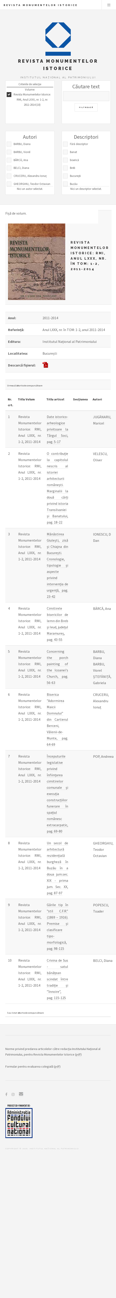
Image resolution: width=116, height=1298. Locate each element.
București (75, 176)
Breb (72, 168)
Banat (73, 152)
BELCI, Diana (21, 168)
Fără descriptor (79, 144)
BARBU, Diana (22, 144)
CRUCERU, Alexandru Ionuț (30, 176)
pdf (78, 1054)
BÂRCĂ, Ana (21, 160)
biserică (74, 160)
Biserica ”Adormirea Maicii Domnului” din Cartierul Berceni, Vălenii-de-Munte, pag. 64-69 (57, 719)
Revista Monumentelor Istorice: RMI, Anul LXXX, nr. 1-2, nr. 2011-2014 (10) (32, 100)
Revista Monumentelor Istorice (41, 5)
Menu (109, 5)
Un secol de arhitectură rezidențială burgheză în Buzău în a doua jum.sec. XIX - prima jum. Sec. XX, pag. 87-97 (57, 868)
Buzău (73, 184)
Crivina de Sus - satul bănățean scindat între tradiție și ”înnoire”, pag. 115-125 (57, 979)
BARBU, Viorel (22, 152)
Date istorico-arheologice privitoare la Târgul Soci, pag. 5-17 (57, 429)
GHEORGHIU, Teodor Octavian (32, 184)
